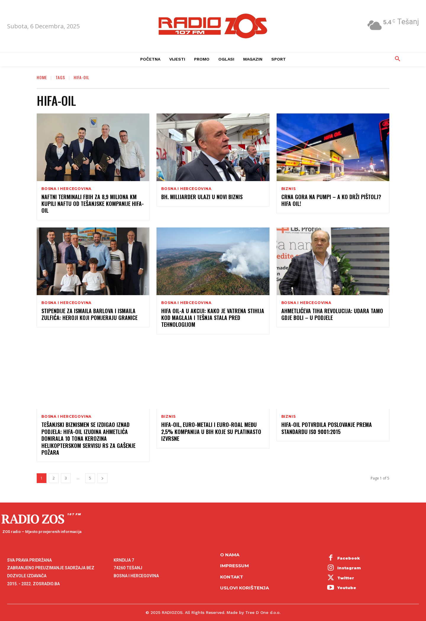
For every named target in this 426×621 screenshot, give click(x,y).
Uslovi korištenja (244, 588)
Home (42, 77)
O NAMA (229, 554)
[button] (397, 59)
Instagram (349, 567)
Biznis (288, 189)
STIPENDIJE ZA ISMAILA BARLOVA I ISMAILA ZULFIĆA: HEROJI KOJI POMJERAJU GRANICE (89, 314)
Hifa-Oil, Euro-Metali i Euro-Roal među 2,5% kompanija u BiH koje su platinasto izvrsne (211, 431)
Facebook (348, 558)
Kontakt (231, 577)
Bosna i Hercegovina (66, 189)
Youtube (346, 587)
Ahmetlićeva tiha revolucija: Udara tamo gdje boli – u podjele (332, 314)
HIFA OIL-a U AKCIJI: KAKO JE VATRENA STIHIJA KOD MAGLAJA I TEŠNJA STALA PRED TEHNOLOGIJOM (212, 318)
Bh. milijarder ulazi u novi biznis (202, 197)
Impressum (234, 565)
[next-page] (102, 478)
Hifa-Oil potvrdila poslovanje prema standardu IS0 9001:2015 (326, 428)
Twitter (345, 578)
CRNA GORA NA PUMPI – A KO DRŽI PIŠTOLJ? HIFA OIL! (331, 200)
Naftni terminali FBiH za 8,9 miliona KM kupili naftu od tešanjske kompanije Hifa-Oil (92, 203)
